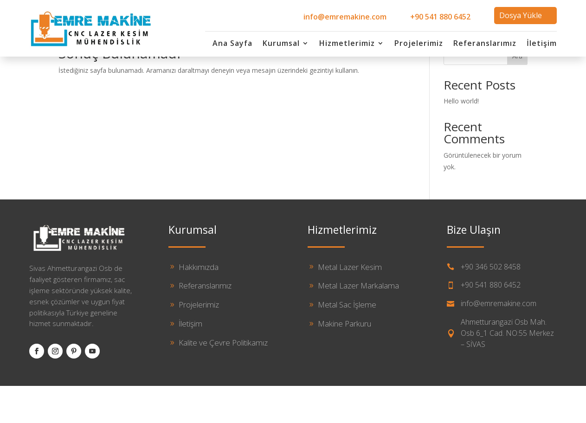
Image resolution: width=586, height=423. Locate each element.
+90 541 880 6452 (440, 17)
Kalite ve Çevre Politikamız (223, 379)
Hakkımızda (199, 303)
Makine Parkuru (344, 360)
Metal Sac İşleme (347, 341)
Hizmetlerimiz (347, 44)
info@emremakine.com (344, 17)
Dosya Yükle (520, 15)
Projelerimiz (418, 44)
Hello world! (461, 138)
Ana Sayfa (232, 44)
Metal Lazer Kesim (350, 303)
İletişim (542, 44)
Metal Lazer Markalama (358, 322)
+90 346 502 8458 (491, 303)
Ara (517, 93)
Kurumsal (281, 44)
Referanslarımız (484, 44)
